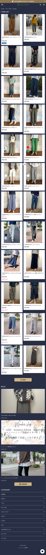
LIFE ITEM (3, 534)
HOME (2, 8)
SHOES (3, 516)
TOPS (2, 503)
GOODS (3, 520)
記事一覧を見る (23, 484)
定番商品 (3, 494)
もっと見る (23, 379)
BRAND (3, 498)
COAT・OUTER (4, 512)
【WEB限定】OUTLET (6, 529)
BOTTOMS (9, 8)
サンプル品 (3, 538)
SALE (2, 525)
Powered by (23, 547)
